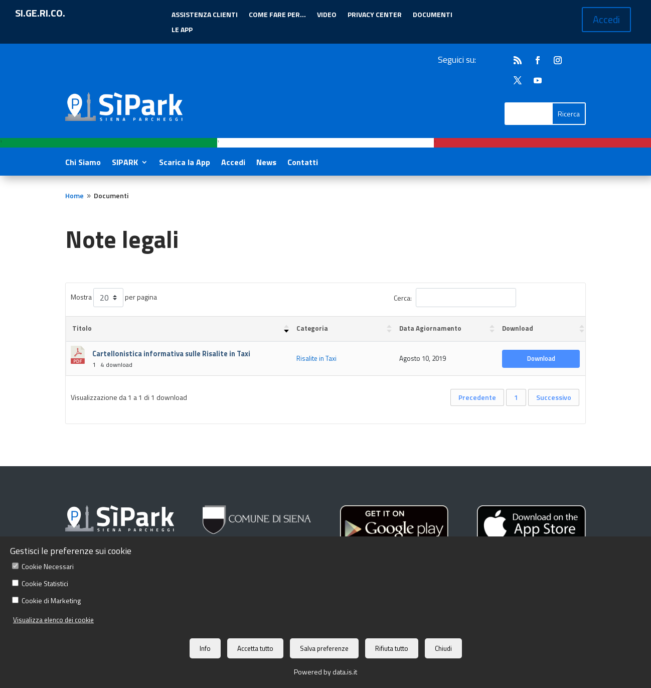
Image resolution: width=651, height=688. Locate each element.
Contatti (302, 163)
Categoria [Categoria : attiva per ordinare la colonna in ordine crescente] (312, 328)
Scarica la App (184, 163)
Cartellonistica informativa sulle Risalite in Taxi (171, 353)
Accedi (606, 19)
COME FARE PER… (277, 15)
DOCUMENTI (432, 15)
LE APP (182, 30)
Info (205, 648)
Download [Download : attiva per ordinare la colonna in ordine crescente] (517, 328)
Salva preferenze (324, 648)
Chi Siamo (83, 163)
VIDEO (327, 15)
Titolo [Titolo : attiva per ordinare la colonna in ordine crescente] (82, 328)
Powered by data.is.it (325, 671)
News (266, 163)
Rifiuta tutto (391, 648)
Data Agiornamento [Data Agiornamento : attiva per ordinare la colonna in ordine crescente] (430, 328)
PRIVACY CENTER (375, 15)
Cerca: (455, 297)
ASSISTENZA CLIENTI (205, 15)
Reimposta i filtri (548, 297)
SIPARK (125, 163)
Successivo (553, 397)
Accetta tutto (255, 648)
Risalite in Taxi (316, 358)
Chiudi (443, 648)
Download (541, 358)
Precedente (477, 397)
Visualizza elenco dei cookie (53, 620)
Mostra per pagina (114, 297)
